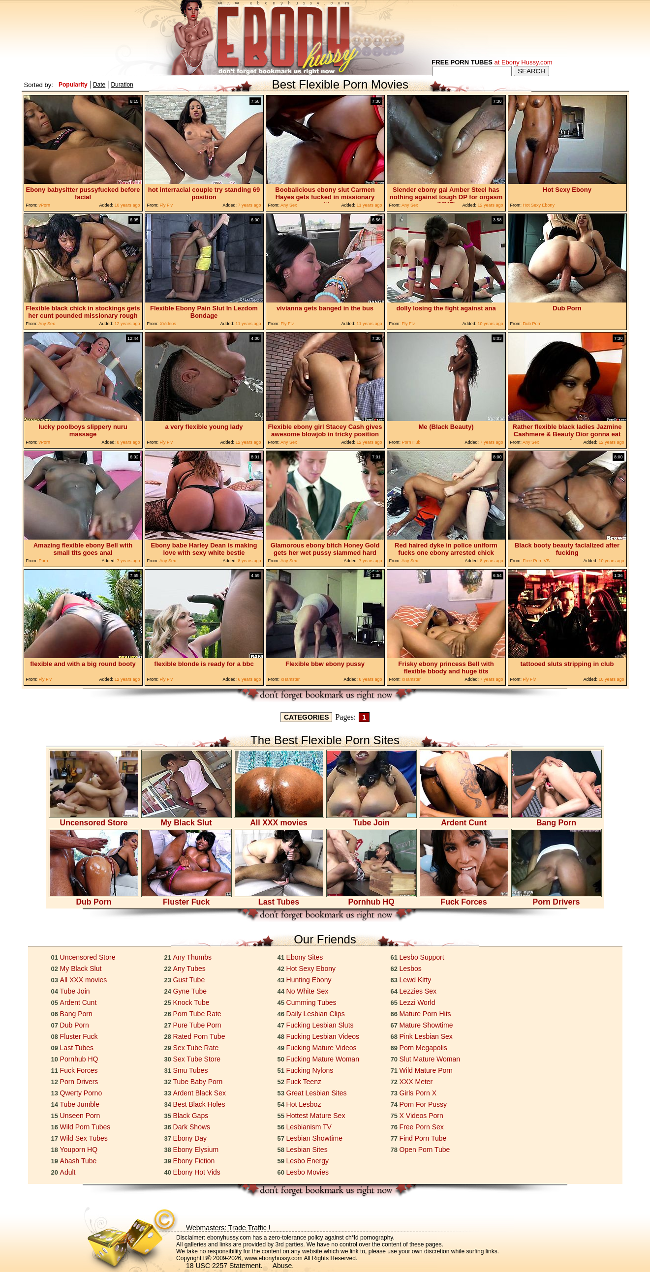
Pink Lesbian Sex (426, 1036)
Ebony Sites (304, 957)
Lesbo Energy (307, 1161)
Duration (122, 84)
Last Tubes (279, 898)
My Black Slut (186, 819)
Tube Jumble (79, 1104)
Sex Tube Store (197, 1059)
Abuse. (283, 1266)
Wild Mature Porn (426, 1070)
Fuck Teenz (303, 1082)
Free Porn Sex (422, 1127)
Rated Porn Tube (199, 1036)
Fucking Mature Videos (321, 1048)
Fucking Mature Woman (322, 1059)
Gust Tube (189, 980)
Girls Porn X (418, 1093)
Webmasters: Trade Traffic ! (228, 1228)
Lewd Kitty (416, 980)
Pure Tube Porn (197, 1025)
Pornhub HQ (371, 898)
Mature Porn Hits (425, 1014)
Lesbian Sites (307, 1149)
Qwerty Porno (81, 1093)
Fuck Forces (464, 898)
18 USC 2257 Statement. (224, 1266)
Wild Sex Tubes (84, 1138)
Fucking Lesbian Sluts (320, 1025)
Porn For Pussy (423, 1104)
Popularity (73, 84)
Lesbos (411, 968)
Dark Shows (191, 1127)
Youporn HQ (79, 1149)
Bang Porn (556, 819)
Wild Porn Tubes (85, 1127)
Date (99, 84)
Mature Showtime (426, 1025)
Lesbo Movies (307, 1172)
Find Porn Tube (423, 1138)
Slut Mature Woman (430, 1059)
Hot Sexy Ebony (311, 968)
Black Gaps (191, 1116)
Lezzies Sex (418, 991)
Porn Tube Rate (197, 1014)
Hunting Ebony (309, 980)
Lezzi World (417, 1002)
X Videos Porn (421, 1116)
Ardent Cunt (464, 819)
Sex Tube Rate (196, 1048)
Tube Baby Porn (198, 1082)
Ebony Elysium (196, 1149)
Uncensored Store (94, 819)
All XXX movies (279, 819)
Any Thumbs (192, 957)
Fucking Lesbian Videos (322, 1036)
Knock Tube (191, 1002)
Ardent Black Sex (199, 1093)
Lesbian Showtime (314, 1138)
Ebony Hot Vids (196, 1172)
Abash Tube (78, 1161)
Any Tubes (189, 968)
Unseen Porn (80, 1116)
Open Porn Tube (425, 1149)
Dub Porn (94, 898)
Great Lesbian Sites (316, 1093)
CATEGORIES (306, 717)
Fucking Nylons (310, 1070)
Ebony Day (190, 1138)
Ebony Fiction (194, 1161)
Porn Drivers (556, 898)
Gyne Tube (190, 991)
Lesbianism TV (309, 1127)
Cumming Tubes (311, 1002)
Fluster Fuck (186, 898)
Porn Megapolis (423, 1048)
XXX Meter (416, 1082)
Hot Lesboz (303, 1104)
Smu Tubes (190, 1070)
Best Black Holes (199, 1104)
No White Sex (307, 991)
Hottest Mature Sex (315, 1116)
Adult (68, 1172)
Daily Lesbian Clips (315, 1014)
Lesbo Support (422, 957)
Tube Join (371, 819)
